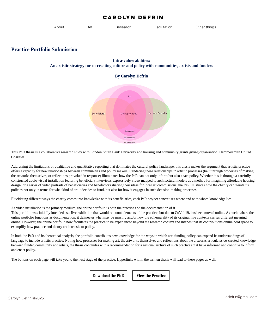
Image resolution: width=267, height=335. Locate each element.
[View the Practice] (150, 275)
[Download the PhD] (108, 275)
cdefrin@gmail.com (242, 296)
